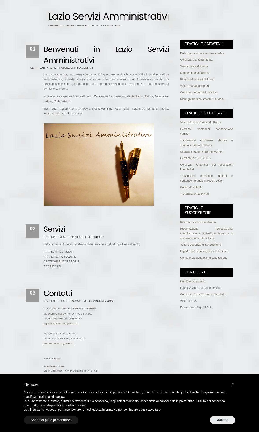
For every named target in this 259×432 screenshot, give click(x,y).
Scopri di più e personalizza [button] (51, 420)
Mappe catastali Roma (194, 72)
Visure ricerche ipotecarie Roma (200, 122)
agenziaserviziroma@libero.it (61, 323)
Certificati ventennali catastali (198, 92)
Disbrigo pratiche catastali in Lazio (202, 99)
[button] (233, 384)
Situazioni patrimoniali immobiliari (201, 151)
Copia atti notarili (191, 187)
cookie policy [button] (55, 396)
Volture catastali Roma (194, 85)
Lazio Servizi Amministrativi (108, 16)
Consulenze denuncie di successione (203, 257)
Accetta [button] (222, 420)
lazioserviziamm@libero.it (59, 343)
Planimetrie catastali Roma (197, 79)
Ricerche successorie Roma (198, 222)
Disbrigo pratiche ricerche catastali (202, 53)
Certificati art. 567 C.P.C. (195, 158)
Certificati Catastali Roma (196, 59)
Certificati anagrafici (192, 281)
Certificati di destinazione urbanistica (203, 294)
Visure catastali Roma (194, 66)
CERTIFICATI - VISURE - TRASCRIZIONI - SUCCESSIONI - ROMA (85, 25)
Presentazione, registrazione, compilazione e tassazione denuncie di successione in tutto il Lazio (206, 233)
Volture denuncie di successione (200, 244)
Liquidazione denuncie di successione (204, 251)
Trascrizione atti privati (194, 193)
